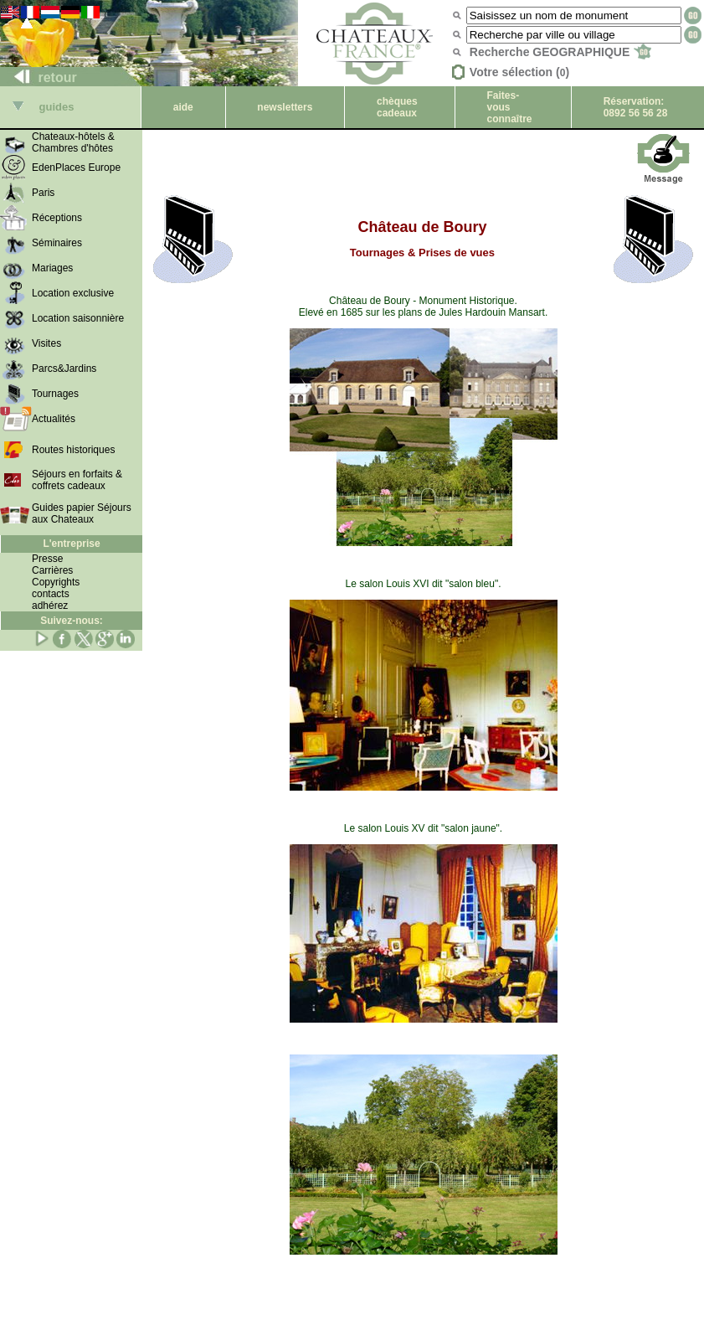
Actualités (53, 419)
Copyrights (56, 582)
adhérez (50, 605)
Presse (47, 559)
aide (183, 107)
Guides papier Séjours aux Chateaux (81, 513)
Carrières (52, 570)
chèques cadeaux (397, 107)
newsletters (284, 107)
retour (39, 77)
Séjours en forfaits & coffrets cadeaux (77, 480)
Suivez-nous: (71, 620)
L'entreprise (71, 543)
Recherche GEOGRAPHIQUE (560, 52)
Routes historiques (73, 450)
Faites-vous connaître (509, 107)
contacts (50, 594)
